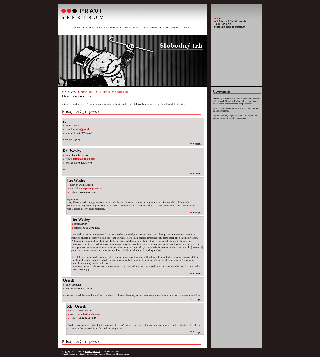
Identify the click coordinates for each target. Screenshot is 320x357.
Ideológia (175, 27)
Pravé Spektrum (92, 351)
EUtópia (164, 27)
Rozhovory (88, 27)
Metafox (110, 354)
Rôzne (77, 27)
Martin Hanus (87, 91)
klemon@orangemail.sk (89, 188)
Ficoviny (186, 27)
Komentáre (101, 27)
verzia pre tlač (121, 91)
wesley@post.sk (81, 129)
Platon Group (123, 354)
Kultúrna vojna (131, 27)
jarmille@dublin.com (84, 158)
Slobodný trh (115, 27)
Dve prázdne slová (76, 96)
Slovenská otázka (149, 27)
